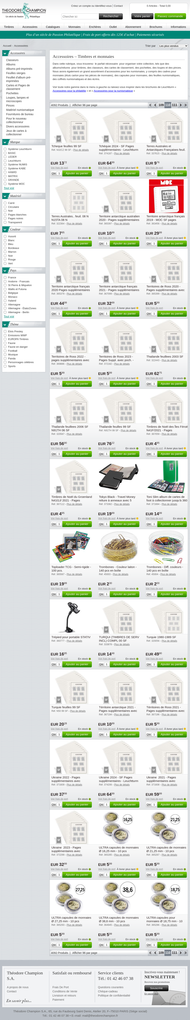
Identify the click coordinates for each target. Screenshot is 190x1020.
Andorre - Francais (18, 281)
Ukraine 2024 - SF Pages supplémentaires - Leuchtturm (118, 779)
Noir (10, 210)
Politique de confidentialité (114, 995)
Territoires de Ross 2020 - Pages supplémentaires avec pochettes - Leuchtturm (165, 290)
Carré (11, 203)
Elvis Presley (15, 331)
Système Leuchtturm (20, 149)
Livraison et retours (64, 995)
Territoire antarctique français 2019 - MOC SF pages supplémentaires (165, 220)
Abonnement (133, 26)
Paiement (58, 999)
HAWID (12, 172)
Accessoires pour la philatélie (69, 90)
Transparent (15, 222)
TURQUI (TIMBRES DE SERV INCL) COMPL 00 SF (119, 638)
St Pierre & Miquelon (20, 285)
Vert (10, 263)
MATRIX (13, 176)
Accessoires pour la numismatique (113, 90)
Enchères (95, 26)
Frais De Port (60, 987)
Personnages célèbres (21, 362)
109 (161, 105)
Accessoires (29, 26)
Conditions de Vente (64, 991)
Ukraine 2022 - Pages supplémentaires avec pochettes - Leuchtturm (66, 781)
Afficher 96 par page (84, 105)
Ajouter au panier (78, 173)
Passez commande (171, 16)
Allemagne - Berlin (18, 312)
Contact (118, 5)
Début (150, 105)
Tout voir (9, 188)
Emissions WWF (17, 335)
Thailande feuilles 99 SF (115, 426)
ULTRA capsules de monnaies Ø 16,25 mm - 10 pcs (119, 849)
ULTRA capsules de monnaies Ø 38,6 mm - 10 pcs (119, 919)
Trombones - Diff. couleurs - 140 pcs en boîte (164, 568)
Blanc (11, 240)
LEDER (12, 156)
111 (174, 105)
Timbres (9, 26)
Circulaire (13, 206)
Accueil (7, 45)
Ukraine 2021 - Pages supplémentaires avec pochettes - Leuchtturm (161, 781)
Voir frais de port (59, 167)
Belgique (13, 292)
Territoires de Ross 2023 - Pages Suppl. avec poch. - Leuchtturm (116, 360)
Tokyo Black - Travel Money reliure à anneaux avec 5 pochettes (117, 500)
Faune (11, 343)
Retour (155, 105)
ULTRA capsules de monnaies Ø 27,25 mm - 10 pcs (71, 919)
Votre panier (143, 16)
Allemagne (14, 304)
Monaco (12, 296)
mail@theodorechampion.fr (100, 1015)
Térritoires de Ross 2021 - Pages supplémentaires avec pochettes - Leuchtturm (165, 710)
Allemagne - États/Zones (22, 308)
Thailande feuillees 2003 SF (164, 356)
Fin (185, 105)
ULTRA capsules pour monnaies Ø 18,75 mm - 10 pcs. (164, 921)
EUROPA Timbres (18, 339)
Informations (178, 26)
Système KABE (17, 168)
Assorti (12, 236)
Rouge (12, 259)
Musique (13, 354)
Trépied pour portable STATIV (70, 637)
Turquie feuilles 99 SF (65, 707)
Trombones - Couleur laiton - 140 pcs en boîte (118, 568)
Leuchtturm (14, 160)
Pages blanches (17, 214)
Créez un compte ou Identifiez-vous (91, 5)
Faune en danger (18, 346)
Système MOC (16, 183)
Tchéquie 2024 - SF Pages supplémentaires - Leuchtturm (118, 147)
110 (168, 105)
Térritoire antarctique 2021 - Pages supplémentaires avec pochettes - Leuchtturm (118, 710)
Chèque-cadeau (108, 991)
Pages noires (15, 218)
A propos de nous (17, 987)
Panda (12, 358)
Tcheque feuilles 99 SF (66, 146)
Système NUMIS (17, 164)
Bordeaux (13, 248)
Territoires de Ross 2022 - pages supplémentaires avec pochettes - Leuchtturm (70, 360)
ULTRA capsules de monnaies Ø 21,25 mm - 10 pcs (166, 849)
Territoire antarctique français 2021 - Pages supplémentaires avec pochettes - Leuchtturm (119, 290)
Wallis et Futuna (17, 289)
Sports (12, 366)
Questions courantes (110, 987)
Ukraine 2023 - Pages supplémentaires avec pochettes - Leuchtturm (66, 851)
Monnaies (74, 26)
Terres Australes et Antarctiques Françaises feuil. (165, 147)
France (12, 277)
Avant (180, 105)
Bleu (10, 244)
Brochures (156, 26)
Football (12, 350)
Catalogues (53, 26)
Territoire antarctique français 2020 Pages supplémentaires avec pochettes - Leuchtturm (70, 290)
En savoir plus (151, 994)
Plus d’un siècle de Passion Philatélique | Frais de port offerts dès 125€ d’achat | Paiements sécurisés (95, 35)
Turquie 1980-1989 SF (161, 637)
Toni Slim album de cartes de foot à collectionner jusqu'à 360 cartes (166, 500)
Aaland (12, 300)
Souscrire (158, 988)
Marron (12, 251)
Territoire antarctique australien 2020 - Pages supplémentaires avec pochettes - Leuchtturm (119, 220)
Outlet (113, 26)
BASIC (12, 153)
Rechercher (112, 16)
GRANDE (13, 179)
